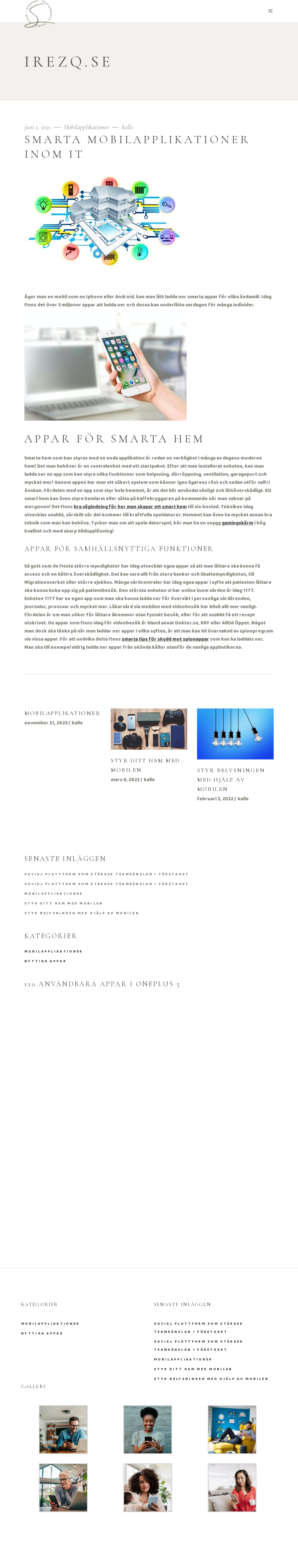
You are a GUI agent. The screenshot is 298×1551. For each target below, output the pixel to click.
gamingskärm (237, 523)
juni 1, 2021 (38, 127)
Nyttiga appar (45, 961)
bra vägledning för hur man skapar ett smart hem (130, 507)
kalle (127, 127)
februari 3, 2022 (215, 799)
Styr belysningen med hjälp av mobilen (231, 780)
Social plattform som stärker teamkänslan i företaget (106, 874)
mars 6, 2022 (125, 780)
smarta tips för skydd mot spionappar (165, 639)
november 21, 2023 (46, 723)
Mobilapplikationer (86, 127)
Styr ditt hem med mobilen (63, 903)
